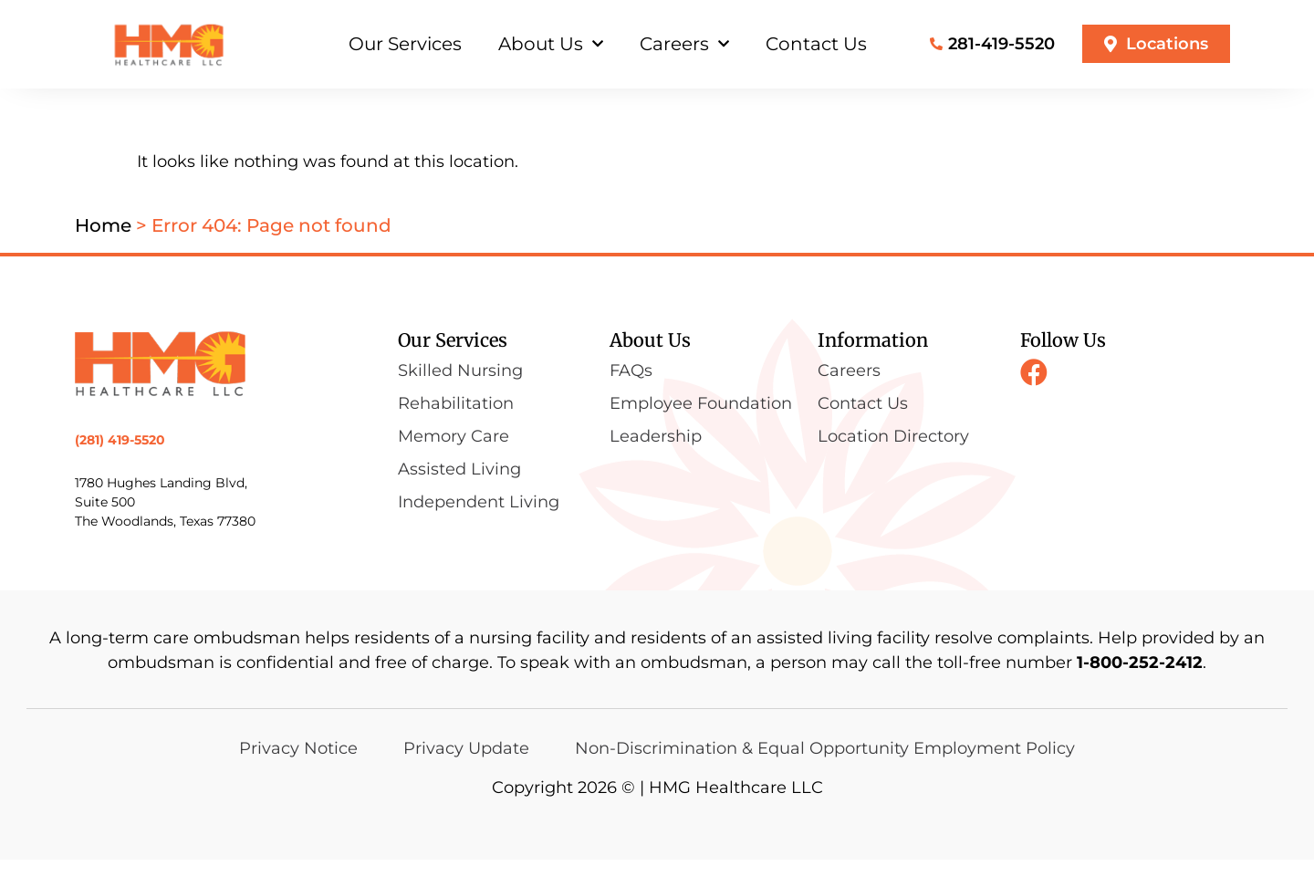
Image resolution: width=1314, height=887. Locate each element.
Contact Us (816, 44)
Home (103, 253)
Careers (684, 43)
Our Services (405, 44)
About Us (550, 43)
